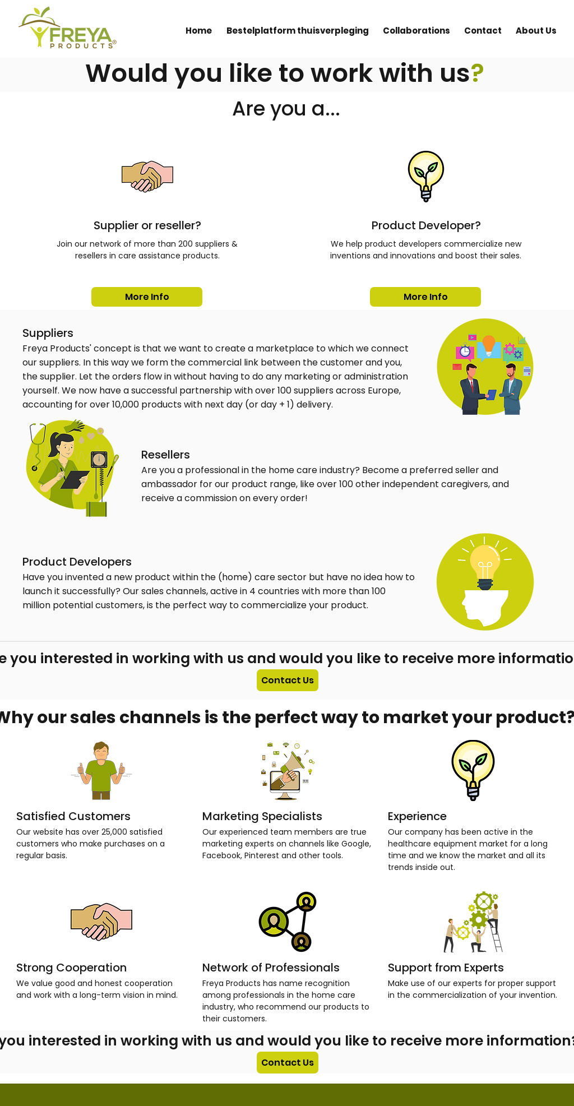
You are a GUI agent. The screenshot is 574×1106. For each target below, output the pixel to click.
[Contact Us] (287, 680)
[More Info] (146, 297)
